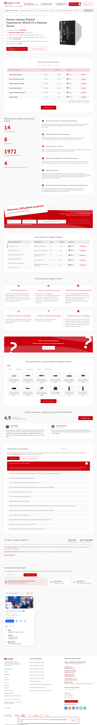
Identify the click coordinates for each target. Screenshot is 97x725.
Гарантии (52, 10)
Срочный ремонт (24, 10)
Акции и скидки (59, 10)
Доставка (46, 10)
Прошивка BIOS (13, 97)
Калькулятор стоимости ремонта (13, 695)
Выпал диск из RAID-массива (41, 250)
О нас (36, 10)
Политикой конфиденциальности (37, 577)
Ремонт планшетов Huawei (37, 672)
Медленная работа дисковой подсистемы (41, 265)
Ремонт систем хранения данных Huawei (41, 690)
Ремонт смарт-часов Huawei (37, 675)
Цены (31, 10)
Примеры (6, 674)
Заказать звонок (48, 347)
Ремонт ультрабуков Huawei (37, 687)
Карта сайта (7, 707)
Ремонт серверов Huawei (36, 669)
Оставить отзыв (85, 418)
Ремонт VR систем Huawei (37, 678)
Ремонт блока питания (15, 74)
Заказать (84, 74)
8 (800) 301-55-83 (69, 672)
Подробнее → (83, 246)
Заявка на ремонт (68, 10)
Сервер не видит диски (39, 246)
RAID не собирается (39, 260)
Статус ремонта (88, 10)
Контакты (76, 10)
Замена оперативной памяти (17, 92)
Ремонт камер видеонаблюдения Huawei (41, 684)
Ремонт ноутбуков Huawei (37, 665)
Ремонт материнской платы (16, 79)
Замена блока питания (15, 88)
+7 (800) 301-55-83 (47, 3)
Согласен (74, 720)
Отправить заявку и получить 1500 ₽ (52, 221)
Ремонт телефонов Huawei (37, 662)
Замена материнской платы (16, 83)
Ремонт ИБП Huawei (35, 681)
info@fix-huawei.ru (69, 676)
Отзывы (41, 10)
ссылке (12, 703)
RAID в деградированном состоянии (40, 255)
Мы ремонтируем (12, 10)
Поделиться (65, 708)
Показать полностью (9, 555)
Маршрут (9, 621)
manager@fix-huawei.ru (70, 679)
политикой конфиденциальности (26, 224)
